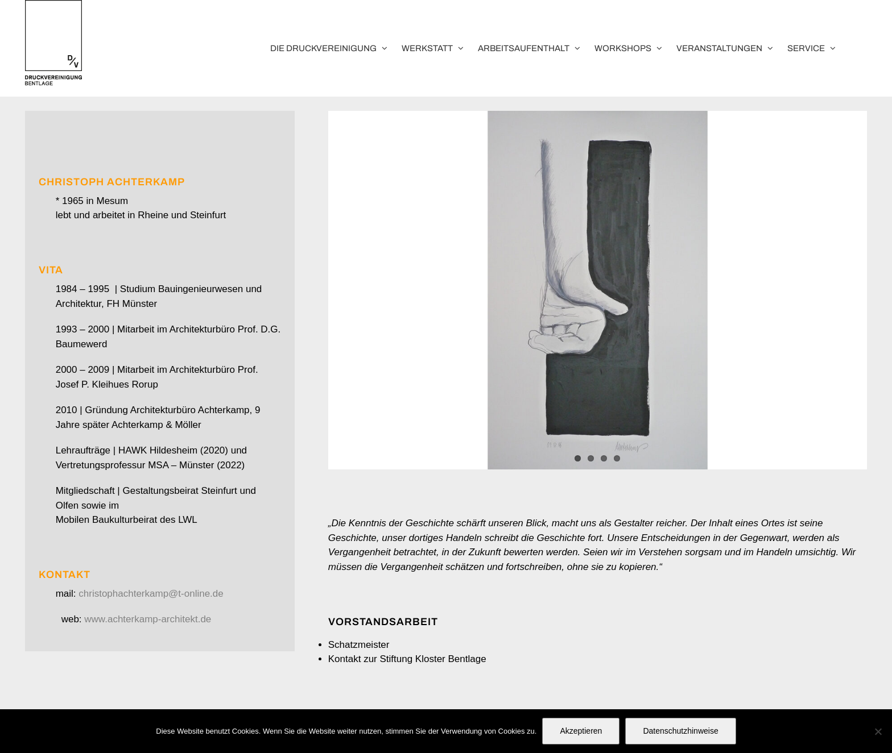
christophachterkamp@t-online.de (151, 593)
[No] (877, 731)
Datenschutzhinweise (680, 730)
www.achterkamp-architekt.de (147, 619)
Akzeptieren (581, 730)
